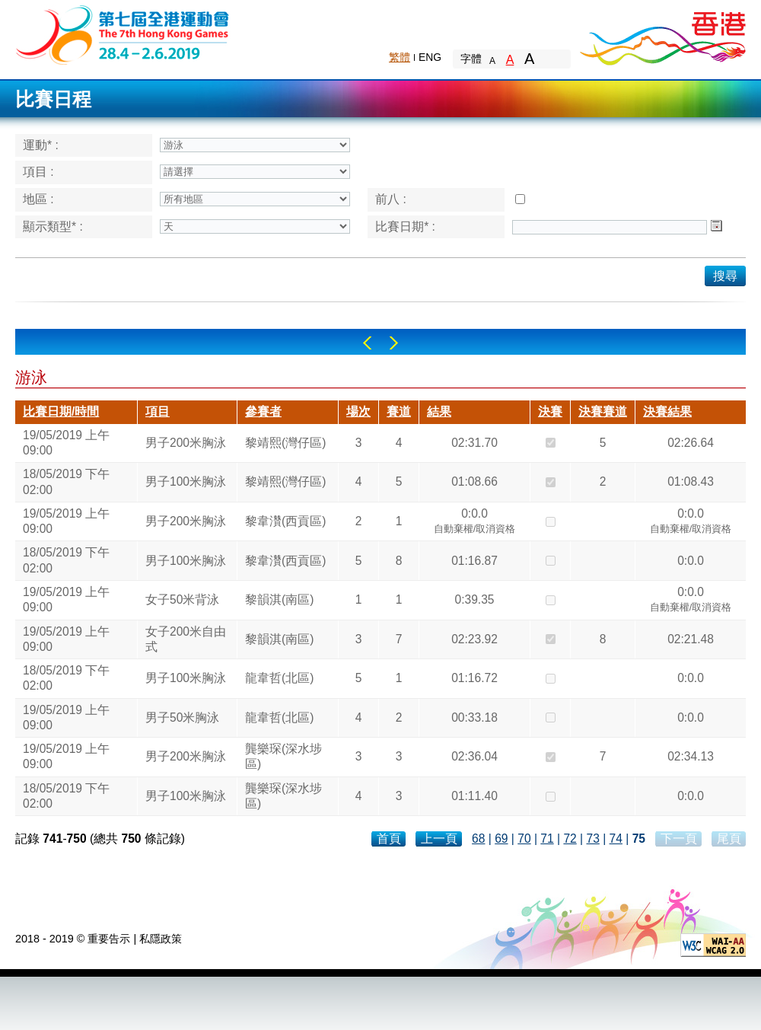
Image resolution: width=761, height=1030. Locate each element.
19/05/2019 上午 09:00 (66, 443)
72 (569, 838)
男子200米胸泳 (185, 442)
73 (592, 838)
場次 (358, 411)
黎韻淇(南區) (279, 599)
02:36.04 (474, 756)
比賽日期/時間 (61, 411)
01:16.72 (474, 677)
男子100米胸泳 (185, 481)
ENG (430, 57)
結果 (439, 411)
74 (616, 838)
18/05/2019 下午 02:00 (66, 481)
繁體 (399, 57)
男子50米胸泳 (182, 717)
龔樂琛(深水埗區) (283, 756)
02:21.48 (690, 639)
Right (394, 343)
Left (367, 343)
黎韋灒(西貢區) (285, 521)
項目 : (38, 171)
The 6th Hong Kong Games (123, 34)
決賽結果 (667, 411)
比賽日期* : (405, 226)
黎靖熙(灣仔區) (285, 442)
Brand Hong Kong (662, 34)
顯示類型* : (53, 226)
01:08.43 (690, 481)
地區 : (38, 199)
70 (523, 838)
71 (546, 838)
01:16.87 (474, 560)
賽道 (399, 411)
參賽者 (263, 411)
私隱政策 (160, 939)
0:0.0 (475, 523)
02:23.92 (474, 639)
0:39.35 (474, 599)
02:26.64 (690, 442)
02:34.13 (690, 756)
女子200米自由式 (185, 639)
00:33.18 (474, 717)
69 (501, 838)
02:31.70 (474, 442)
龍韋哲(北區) (279, 677)
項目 (157, 411)
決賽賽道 (602, 411)
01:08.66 (474, 481)
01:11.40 (474, 795)
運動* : (41, 145)
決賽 (550, 411)
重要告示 (109, 939)
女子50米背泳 (182, 599)
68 (478, 838)
